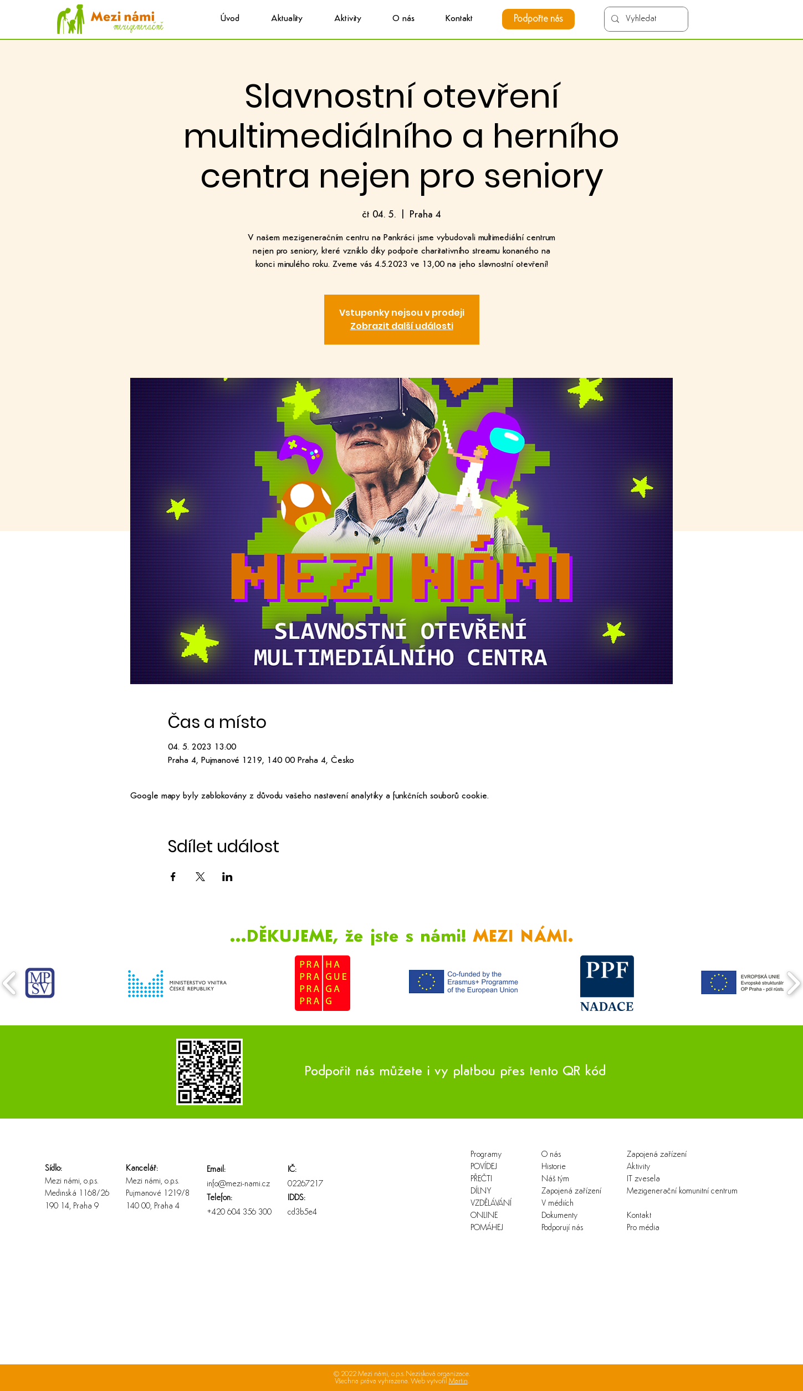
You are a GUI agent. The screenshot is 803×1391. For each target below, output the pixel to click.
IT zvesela (643, 1179)
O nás (551, 1155)
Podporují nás (562, 1228)
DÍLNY (481, 1191)
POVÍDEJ (483, 1167)
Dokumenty (559, 1216)
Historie (553, 1167)
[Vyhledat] (645, 19)
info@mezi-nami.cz (238, 1184)
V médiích (557, 1204)
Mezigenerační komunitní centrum (662, 1191)
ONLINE (484, 1216)
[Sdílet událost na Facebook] (173, 876)
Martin (458, 1381)
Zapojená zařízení (571, 1191)
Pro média (643, 1228)
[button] (348, 19)
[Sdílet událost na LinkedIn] (227, 876)
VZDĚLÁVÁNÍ (491, 1204)
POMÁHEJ (486, 1228)
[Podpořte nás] (538, 19)
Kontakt (639, 1216)
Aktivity (638, 1167)
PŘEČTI (481, 1179)
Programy (486, 1155)
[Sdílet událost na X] (200, 876)
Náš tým (555, 1179)
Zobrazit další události (401, 326)
